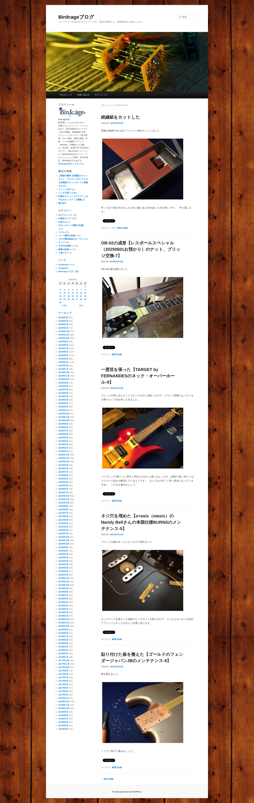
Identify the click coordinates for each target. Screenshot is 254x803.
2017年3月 (63, 691)
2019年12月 (63, 578)
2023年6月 (63, 434)
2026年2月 (63, 324)
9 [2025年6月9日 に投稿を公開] (60, 293)
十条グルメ (63, 253)
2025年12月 (63, 331)
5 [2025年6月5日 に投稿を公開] (72, 290)
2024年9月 (63, 383)
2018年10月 (63, 626)
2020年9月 (63, 547)
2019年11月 (63, 581)
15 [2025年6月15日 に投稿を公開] (85, 293)
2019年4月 (63, 605)
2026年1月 (63, 328)
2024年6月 (63, 393)
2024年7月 (63, 389)
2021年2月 (63, 530)
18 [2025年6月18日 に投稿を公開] (69, 296)
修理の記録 (117, 354)
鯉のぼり (62, 203)
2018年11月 (63, 622)
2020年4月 (63, 564)
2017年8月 (63, 674)
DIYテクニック (65, 215)
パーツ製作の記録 (119, 228)
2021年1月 (63, 533)
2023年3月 (63, 444)
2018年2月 (63, 653)
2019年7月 (63, 595)
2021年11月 (63, 499)
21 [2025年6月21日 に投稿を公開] (81, 296)
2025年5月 (63, 355)
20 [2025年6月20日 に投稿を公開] (77, 296)
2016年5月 (63, 725)
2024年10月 (63, 379)
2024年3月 (63, 403)
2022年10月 (63, 461)
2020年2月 (63, 571)
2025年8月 (63, 345)
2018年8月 (63, 633)
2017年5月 (63, 684)
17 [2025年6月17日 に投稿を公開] (65, 296)
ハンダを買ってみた (67, 192)
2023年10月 (63, 420)
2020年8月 (63, 551)
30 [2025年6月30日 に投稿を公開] (60, 302)
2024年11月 (63, 376)
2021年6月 (63, 516)
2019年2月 (63, 612)
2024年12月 (63, 372)
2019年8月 (63, 592)
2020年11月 (63, 540)
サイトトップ (101, 95)
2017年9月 (63, 670)
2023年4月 (63, 441)
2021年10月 (63, 502)
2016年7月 (63, 718)
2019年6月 (63, 598)
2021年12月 (63, 496)
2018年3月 (63, 650)
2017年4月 (63, 688)
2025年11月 (63, 335)
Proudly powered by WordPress (127, 792)
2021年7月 (63, 513)
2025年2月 (63, 365)
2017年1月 (63, 698)
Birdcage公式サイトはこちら (71, 164)
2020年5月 (63, 561)
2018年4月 (63, 646)
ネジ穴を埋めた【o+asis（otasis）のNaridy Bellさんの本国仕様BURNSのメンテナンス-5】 (141, 522)
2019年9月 (63, 588)
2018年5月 (63, 643)
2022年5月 (63, 478)
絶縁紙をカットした (120, 117)
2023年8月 (63, 427)
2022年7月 (63, 472)
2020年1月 (63, 575)
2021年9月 (63, 506)
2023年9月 (63, 424)
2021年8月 (63, 509)
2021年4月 (63, 523)
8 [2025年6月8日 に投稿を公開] (85, 290)
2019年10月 (63, 585)
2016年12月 (63, 701)
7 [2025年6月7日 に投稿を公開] (81, 290)
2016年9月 (63, 712)
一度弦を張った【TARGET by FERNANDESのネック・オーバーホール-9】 (138, 376)
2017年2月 (63, 694)
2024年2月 (63, 406)
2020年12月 (63, 537)
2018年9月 (63, 629)
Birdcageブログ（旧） (69, 271)
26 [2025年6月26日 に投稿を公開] (73, 299)
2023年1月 (63, 451)
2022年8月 (63, 468)
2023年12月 (63, 413)
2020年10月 (63, 544)
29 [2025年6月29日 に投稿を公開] (85, 299)
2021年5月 (63, 520)
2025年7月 (63, 348)
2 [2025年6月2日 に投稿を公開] (60, 290)
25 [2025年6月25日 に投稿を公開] (69, 299)
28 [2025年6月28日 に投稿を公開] (81, 299)
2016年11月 (63, 705)
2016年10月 (63, 708)
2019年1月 (63, 616)
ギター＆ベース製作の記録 (71, 225)
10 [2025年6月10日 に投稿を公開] (65, 293)
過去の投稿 (107, 779)
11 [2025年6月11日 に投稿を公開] (69, 293)
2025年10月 (63, 338)
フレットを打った (66, 189)
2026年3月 (63, 321)
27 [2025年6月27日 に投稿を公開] (77, 299)
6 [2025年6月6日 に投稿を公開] (76, 290)
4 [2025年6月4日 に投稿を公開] (68, 290)
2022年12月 (63, 454)
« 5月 (64, 305)
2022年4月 (63, 482)
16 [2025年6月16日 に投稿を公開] (60, 296)
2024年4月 (63, 400)
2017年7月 (63, 677)
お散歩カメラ (64, 218)
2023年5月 (63, 437)
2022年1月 (63, 492)
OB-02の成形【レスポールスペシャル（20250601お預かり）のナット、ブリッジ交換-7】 (140, 249)
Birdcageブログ (76, 17)
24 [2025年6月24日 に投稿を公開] (65, 299)
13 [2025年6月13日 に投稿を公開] (77, 293)
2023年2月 (63, 448)
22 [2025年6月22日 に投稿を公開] (85, 296)
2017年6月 (63, 681)
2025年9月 (63, 341)
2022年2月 (63, 489)
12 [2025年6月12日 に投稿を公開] (73, 293)
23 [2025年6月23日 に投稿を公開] (60, 299)
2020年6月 (63, 557)
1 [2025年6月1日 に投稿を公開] (85, 286)
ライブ (61, 242)
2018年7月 (63, 636)
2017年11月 (63, 664)
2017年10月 (63, 667)
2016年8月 (63, 715)
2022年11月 (63, 458)
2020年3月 (63, 568)
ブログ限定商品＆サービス (71, 239)
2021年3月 (63, 526)
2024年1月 (63, 410)
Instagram (63, 268)
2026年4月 (63, 317)
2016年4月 (63, 729)
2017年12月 (63, 660)
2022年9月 (63, 465)
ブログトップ (65, 95)
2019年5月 (63, 602)
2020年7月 (63, 554)
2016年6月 (63, 722)
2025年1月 (63, 369)
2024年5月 (63, 396)
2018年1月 (63, 657)
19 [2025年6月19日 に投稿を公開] (73, 296)
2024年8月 (63, 386)
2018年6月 (63, 640)
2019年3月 (63, 609)
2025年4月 (63, 359)
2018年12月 (63, 619)
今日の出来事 (64, 246)
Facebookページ (66, 264)
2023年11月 (63, 417)
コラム (61, 232)
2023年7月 (63, 430)
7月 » (81, 305)
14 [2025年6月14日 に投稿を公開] (81, 293)
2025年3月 (63, 362)
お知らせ (62, 222)
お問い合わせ (83, 95)
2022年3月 (63, 485)
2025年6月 (63, 352)
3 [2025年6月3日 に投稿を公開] (64, 290)
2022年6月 (63, 475)
